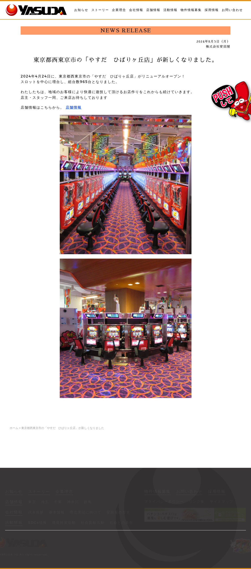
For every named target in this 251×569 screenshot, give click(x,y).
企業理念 (119, 10)
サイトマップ (221, 502)
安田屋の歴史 (118, 513)
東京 (32, 502)
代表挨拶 (36, 513)
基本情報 (57, 513)
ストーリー (100, 10)
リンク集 (197, 502)
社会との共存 (121, 523)
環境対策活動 (64, 523)
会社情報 (136, 10)
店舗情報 (153, 10)
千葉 (58, 502)
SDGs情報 (37, 523)
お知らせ (81, 10)
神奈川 (73, 502)
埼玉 (45, 502)
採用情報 (212, 10)
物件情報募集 (191, 10)
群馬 (88, 502)
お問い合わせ (232, 10)
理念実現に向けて (85, 513)
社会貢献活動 (93, 523)
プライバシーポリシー (164, 502)
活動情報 (170, 10)
